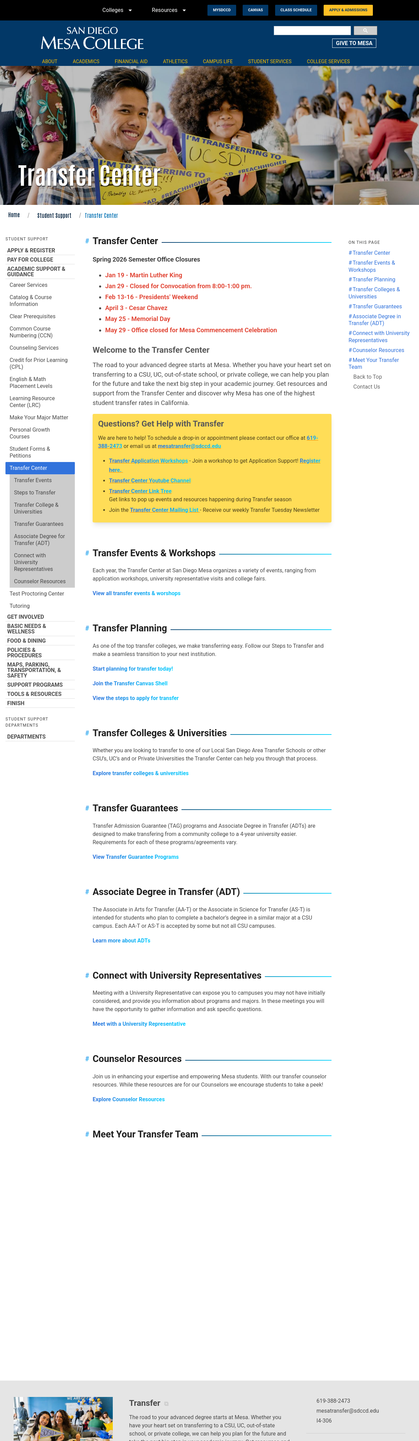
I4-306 (324, 1420)
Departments (40, 736)
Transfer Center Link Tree (140, 491)
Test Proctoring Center (37, 593)
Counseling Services (34, 348)
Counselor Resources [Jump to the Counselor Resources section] (378, 350)
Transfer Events (33, 480)
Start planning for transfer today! (133, 669)
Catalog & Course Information (31, 300)
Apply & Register (40, 250)
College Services (328, 61)
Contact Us (366, 386)
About (49, 61)
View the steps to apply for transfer (136, 698)
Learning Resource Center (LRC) (32, 401)
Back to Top (367, 377)
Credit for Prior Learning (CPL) (39, 363)
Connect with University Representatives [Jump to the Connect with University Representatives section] (379, 337)
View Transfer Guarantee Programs (136, 857)
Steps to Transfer (34, 492)
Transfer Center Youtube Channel (150, 480)
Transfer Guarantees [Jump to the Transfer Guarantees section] (377, 306)
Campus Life (218, 61)
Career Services (29, 285)
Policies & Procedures (40, 652)
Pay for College (40, 259)
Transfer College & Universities (36, 508)
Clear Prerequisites (32, 316)
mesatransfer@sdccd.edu (189, 446)
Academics (86, 61)
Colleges (119, 10)
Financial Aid (131, 61)
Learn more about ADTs (121, 940)
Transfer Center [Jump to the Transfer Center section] (371, 253)
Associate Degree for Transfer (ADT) (39, 539)
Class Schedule (296, 10)
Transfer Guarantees (39, 524)
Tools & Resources (40, 693)
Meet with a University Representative (139, 1024)
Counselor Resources (40, 581)
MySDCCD (222, 10)
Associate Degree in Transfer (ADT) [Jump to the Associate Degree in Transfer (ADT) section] (375, 320)
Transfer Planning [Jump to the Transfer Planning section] (374, 279)
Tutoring (20, 606)
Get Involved (40, 616)
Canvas (255, 10)
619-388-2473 (333, 1401)
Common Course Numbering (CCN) (31, 332)
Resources (170, 10)
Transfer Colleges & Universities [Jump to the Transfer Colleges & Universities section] (374, 293)
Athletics (175, 61)
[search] (312, 30)
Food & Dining (40, 640)
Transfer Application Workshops (148, 461)
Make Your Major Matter (39, 417)
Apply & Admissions (348, 10)
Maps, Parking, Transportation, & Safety (40, 670)
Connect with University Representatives (33, 562)
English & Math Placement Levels (31, 382)
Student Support (54, 215)
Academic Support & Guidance (40, 271)
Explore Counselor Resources (129, 1099)
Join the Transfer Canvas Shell (130, 683)
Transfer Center (28, 468)
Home (14, 214)
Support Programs (40, 684)
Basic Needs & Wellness (40, 628)
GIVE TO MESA (354, 43)
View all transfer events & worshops (136, 593)
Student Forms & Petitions (30, 452)
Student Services (270, 61)
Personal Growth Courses (30, 433)
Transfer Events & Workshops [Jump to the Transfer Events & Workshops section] (372, 266)
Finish (40, 703)
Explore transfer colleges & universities (141, 773)
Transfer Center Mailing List (165, 510)
